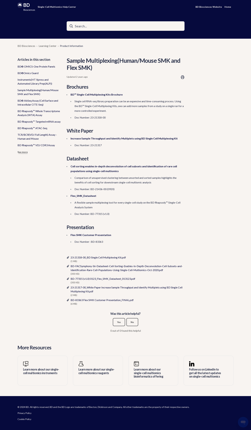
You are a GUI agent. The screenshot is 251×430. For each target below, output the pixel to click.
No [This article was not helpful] (132, 322)
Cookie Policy (24, 419)
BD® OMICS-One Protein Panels (36, 66)
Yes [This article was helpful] (119, 322)
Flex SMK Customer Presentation (91, 234)
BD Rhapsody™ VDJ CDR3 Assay (36, 145)
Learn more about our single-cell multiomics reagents (96, 371)
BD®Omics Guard (28, 73)
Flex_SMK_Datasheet (83, 195)
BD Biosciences (26, 45)
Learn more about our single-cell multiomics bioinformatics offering (148, 373)
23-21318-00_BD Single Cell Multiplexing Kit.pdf (98, 257)
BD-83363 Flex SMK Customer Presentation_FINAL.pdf (102, 300)
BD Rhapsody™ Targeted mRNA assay (39, 121)
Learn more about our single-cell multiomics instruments (41, 371)
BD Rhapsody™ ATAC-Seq (32, 128)
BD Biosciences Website (208, 6)
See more (23, 152)
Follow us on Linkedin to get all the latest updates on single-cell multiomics (205, 373)
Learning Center (47, 45)
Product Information (71, 45)
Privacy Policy (24, 413)
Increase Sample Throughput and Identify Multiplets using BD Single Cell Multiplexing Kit (124, 138)
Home (227, 6)
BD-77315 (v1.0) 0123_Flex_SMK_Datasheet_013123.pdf (103, 278)
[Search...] (126, 26)
